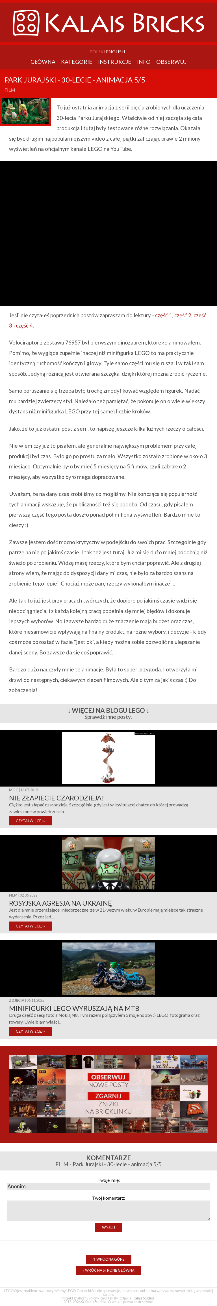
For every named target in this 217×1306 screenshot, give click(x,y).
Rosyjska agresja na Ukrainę (60, 903)
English (115, 51)
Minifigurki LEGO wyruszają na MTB (74, 1008)
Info (144, 61)
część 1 (163, 315)
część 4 (24, 325)
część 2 (182, 315)
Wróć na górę (109, 1259)
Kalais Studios (144, 1298)
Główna (43, 61)
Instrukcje (114, 61)
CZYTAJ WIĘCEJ (30, 821)
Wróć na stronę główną (108, 1270)
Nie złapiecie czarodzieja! (56, 798)
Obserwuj (171, 61)
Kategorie (76, 61)
